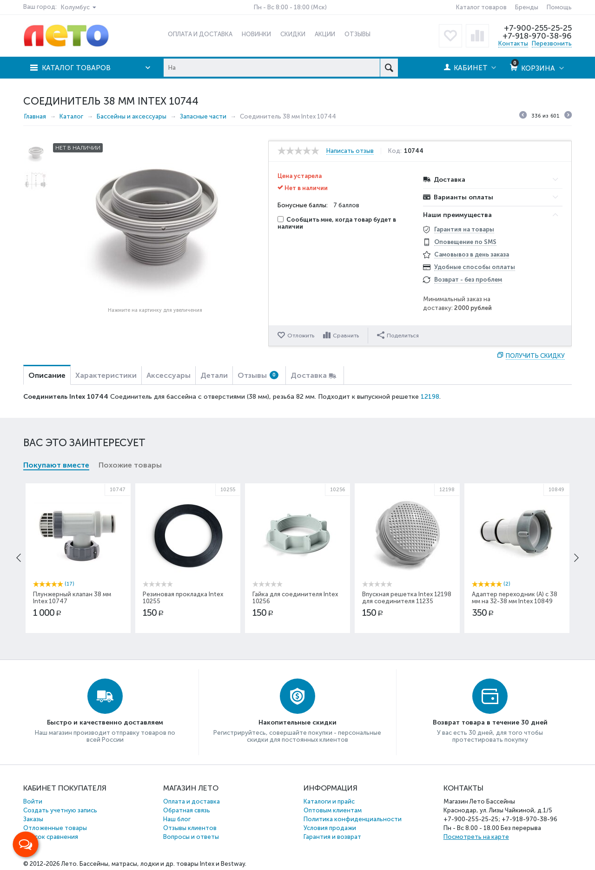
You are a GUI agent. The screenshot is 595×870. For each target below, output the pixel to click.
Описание (47, 375)
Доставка (309, 375)
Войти (32, 801)
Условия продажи (330, 827)
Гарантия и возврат (332, 836)
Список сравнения (50, 836)
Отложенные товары (55, 827)
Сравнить (346, 335)
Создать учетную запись (60, 810)
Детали (214, 375)
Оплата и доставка (191, 801)
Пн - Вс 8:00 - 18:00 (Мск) (290, 7)
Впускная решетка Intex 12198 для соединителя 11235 (406, 598)
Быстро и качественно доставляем (105, 722)
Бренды (526, 7)
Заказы (33, 819)
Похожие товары (130, 465)
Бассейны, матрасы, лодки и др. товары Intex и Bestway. (162, 863)
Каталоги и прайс (329, 801)
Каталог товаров (481, 7)
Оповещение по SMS (465, 241)
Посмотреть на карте (476, 836)
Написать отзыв (350, 151)
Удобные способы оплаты (474, 267)
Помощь (559, 7)
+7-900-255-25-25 (538, 28)
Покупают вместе (56, 465)
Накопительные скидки (297, 722)
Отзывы (258, 375)
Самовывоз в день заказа (471, 254)
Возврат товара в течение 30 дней (490, 722)
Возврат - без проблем (468, 279)
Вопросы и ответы (191, 836)
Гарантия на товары (464, 229)
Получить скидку (535, 355)
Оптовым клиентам (333, 810)
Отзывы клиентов (190, 827)
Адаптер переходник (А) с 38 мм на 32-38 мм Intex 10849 (514, 598)
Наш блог (177, 819)
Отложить (300, 335)
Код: (395, 151)
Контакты (513, 43)
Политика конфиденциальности (353, 819)
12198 (430, 397)
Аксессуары (168, 375)
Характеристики (106, 375)
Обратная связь (186, 810)
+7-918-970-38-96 (537, 35)
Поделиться (398, 335)
